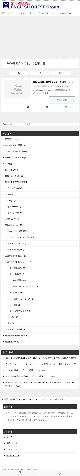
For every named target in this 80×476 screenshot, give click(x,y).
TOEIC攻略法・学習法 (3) (16, 145)
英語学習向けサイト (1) (17, 243)
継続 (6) (11, 323)
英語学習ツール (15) (13, 225)
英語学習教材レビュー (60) (16, 256)
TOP (24, 399)
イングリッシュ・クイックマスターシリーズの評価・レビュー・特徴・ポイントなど (40, 364)
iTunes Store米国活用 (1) (18, 231)
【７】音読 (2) (14, 305)
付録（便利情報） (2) (14, 176)
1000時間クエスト (63, 86)
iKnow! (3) (12, 194)
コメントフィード (13, 449)
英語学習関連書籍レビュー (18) (18, 335)
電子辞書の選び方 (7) (16, 249)
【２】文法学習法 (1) (16, 274)
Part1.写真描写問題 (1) (17, 151)
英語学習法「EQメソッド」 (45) (18, 262)
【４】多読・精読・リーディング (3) (23, 286)
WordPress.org (12, 455)
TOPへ (60, 473)
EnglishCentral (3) (15, 188)
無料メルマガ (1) (15, 213)
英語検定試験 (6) (12, 342)
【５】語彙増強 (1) (16, 293)
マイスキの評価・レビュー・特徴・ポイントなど (25, 370)
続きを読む (66, 100)
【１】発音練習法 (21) (17, 268)
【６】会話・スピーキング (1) (20, 299)
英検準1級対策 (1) (12, 219)
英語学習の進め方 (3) (16, 329)
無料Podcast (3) (14, 207)
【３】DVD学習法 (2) (17, 280)
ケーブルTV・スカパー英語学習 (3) (22, 237)
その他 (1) (9, 164)
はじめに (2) (13, 317)
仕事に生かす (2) (12, 170)
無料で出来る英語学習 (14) (16, 182)
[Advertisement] (40, 36)
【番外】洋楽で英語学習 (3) (19, 311)
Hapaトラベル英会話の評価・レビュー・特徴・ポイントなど (30, 376)
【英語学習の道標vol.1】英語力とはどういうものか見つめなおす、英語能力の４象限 (40, 358)
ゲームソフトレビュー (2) (15, 158)
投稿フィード (12, 443)
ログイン (10, 437)
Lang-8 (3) (12, 200)
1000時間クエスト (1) (14, 139)
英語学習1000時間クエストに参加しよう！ (54, 82)
